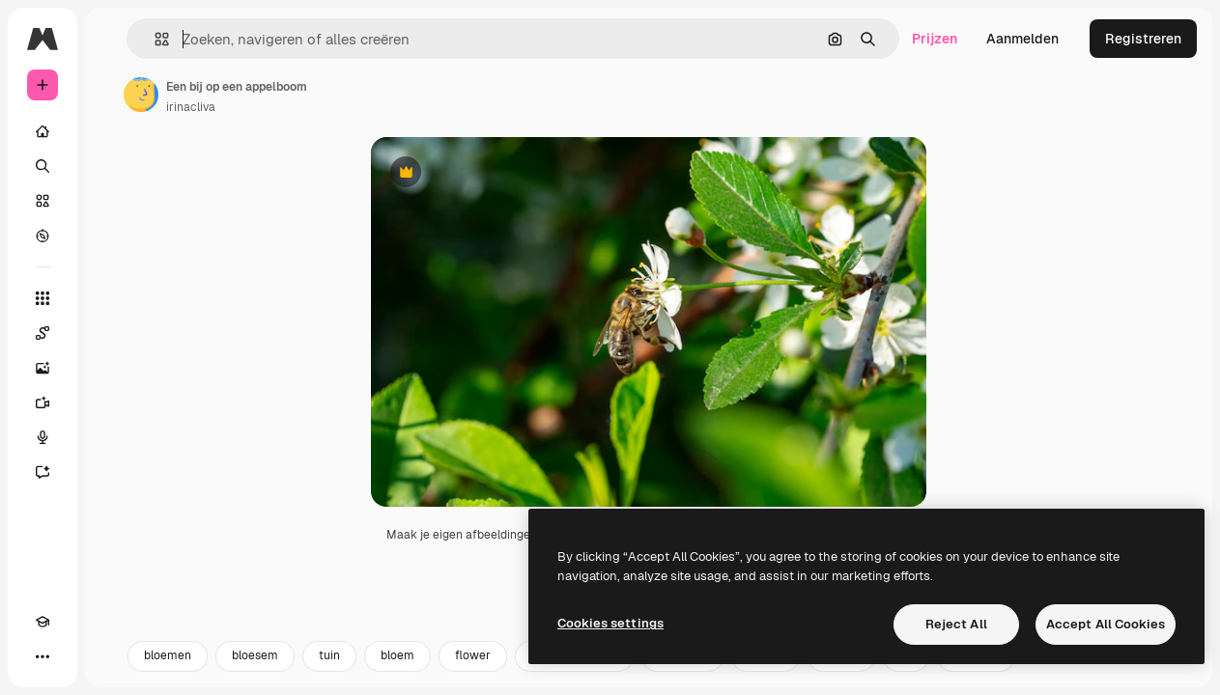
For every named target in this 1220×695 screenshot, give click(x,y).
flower (473, 673)
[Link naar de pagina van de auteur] (141, 94)
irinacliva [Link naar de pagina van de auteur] (190, 107)
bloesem (255, 673)
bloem (397, 673)
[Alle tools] (42, 298)
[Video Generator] (42, 402)
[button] (154, 39)
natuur (765, 673)
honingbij (682, 673)
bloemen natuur (574, 673)
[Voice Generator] (42, 437)
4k (906, 673)
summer (976, 673)
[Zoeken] (42, 166)
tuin (329, 673)
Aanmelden (1022, 38)
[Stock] (42, 200)
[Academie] (42, 621)
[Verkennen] (42, 235)
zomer (841, 673)
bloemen (167, 673)
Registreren (1143, 38)
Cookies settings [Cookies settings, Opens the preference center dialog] (610, 623)
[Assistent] (42, 472)
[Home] (42, 131)
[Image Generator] (42, 367)
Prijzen (934, 38)
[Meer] (42, 656)
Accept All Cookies (1105, 624)
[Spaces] (42, 333)
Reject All (956, 624)
